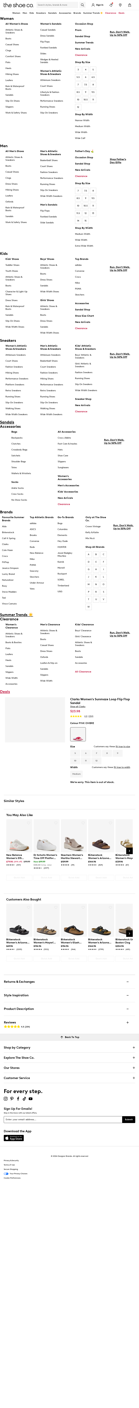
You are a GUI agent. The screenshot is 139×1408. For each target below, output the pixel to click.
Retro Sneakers (13, 390)
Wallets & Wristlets (21, 473)
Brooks (33, 535)
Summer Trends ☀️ (93, 13)
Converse (79, 271)
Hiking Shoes (12, 74)
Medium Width (82, 126)
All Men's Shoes (14, 151)
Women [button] (16, 13)
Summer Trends (84, 42)
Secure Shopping (11, 1169)
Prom (78, 30)
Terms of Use (9, 1165)
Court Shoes (46, 86)
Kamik (61, 562)
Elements (62, 535)
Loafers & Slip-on (48, 663)
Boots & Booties (13, 642)
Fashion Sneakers (49, 172)
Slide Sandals (47, 222)
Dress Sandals (47, 35)
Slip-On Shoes (12, 101)
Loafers (9, 80)
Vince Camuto (9, 603)
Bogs (60, 523)
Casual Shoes (12, 44)
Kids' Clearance (84, 624)
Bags (14, 431)
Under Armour (37, 582)
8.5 (78, 92)
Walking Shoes (12, 408)
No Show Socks (19, 500)
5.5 (78, 77)
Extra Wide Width (84, 246)
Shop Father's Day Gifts (118, 187)
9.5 (93, 92)
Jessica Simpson (10, 568)
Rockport (62, 573)
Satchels (15, 455)
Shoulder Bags (18, 461)
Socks (14, 482)
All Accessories (67, 431)
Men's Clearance (50, 624)
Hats (60, 449)
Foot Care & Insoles (67, 443)
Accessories (82, 303)
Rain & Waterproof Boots (14, 87)
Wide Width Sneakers (51, 196)
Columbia (62, 529)
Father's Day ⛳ (84, 151)
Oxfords (9, 201)
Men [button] (25, 13)
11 (93, 99)
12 (78, 107)
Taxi (4, 597)
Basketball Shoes (49, 160)
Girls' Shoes (47, 300)
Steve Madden (9, 592)
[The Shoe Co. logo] (18, 4)
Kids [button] (31, 13)
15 (86, 220)
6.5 (93, 77)
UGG (60, 591)
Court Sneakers (48, 366)
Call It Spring (8, 538)
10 (78, 99)
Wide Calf (80, 138)
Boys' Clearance (83, 630)
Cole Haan (7, 550)
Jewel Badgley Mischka (65, 554)
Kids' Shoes (12, 259)
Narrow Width (82, 120)
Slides (43, 53)
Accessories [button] (65, 13)
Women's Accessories (65, 478)
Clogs (8, 50)
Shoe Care (63, 455)
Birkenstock (8, 532)
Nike (77, 283)
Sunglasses (63, 467)
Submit (129, 1119)
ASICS (33, 529)
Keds (32, 547)
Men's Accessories (68, 485)
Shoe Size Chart (84, 315)
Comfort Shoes (13, 56)
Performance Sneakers (51, 101)
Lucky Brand (8, 574)
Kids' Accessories (68, 491)
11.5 (78, 213)
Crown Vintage (93, 526)
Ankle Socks (17, 488)
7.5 (85, 84)
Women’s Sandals (50, 23)
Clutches (15, 443)
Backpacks (16, 438)
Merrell (61, 568)
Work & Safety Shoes (16, 112)
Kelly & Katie (92, 532)
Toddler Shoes (12, 265)
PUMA (78, 288)
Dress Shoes (11, 184)
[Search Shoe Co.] (57, 5)
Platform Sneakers (14, 384)
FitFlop (5, 562)
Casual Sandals (48, 30)
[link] (18, 858)
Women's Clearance (11, 626)
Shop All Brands (94, 546)
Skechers (79, 294)
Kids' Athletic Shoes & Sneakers (85, 347)
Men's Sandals (48, 204)
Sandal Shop (82, 36)
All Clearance (83, 671)
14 (78, 220)
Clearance (81, 55)
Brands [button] (77, 13)
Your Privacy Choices (15, 1174)
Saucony (34, 571)
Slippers (9, 106)
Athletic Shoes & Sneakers (13, 31)
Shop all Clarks (77, 706)
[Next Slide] (129, 851)
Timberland (63, 585)
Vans (32, 588)
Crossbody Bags (19, 449)
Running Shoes (47, 106)
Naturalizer (8, 580)
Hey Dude (63, 541)
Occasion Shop (84, 23)
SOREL (61, 579)
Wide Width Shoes (14, 327)
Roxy (4, 586)
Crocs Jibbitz (64, 438)
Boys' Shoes (47, 259)
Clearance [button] (110, 13)
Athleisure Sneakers (50, 80)
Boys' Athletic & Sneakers (83, 356)
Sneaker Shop (83, 398)
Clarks (5, 544)
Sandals (52, 13)
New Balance (36, 553)
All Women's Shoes (16, 23)
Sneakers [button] (41, 13)
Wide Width (81, 132)
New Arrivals (82, 48)
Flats (7, 62)
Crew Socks (17, 494)
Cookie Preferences (12, 1178)
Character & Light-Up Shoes (16, 293)
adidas (78, 265)
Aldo (4, 526)
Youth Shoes (11, 271)
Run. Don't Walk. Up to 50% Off (120, 59)
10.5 (86, 99)
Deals (121, 13)
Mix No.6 (90, 538)
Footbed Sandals (48, 47)
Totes (14, 467)
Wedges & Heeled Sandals (49, 61)
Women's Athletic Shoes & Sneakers (51, 72)
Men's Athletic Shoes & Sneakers (50, 153)
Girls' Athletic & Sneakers (83, 365)
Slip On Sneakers (83, 384)
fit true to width (122, 767)
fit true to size (123, 746)
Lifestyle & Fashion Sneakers (49, 93)
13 (93, 213)
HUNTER (62, 547)
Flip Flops (45, 41)
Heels (8, 68)
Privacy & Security (11, 1160)
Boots (8, 38)
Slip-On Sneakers (49, 112)
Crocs (78, 277)
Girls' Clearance (83, 636)
